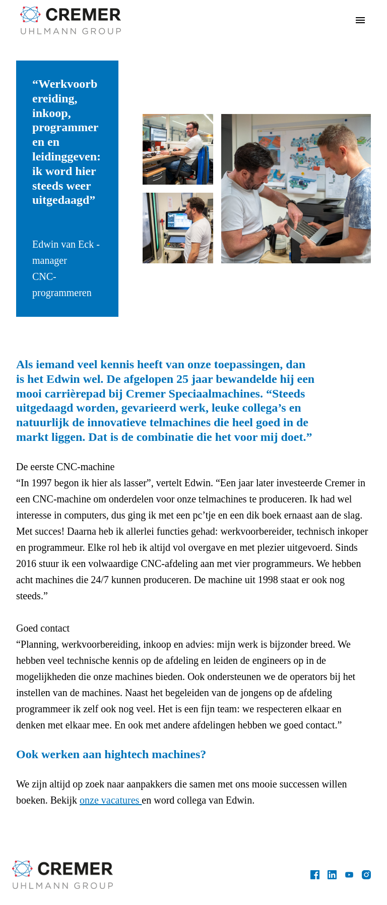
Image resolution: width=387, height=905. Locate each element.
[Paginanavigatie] (360, 20)
